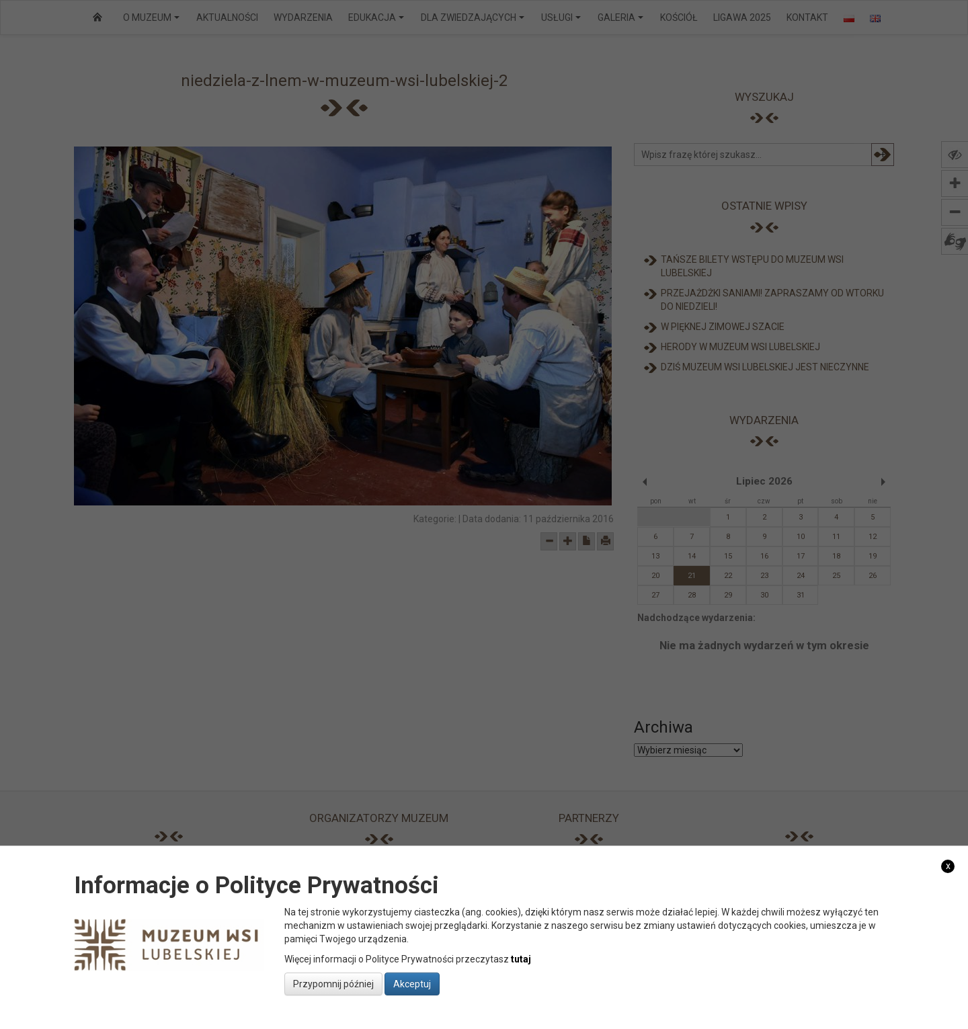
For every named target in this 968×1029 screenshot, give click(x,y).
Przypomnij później (333, 984)
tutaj (521, 959)
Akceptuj (412, 984)
